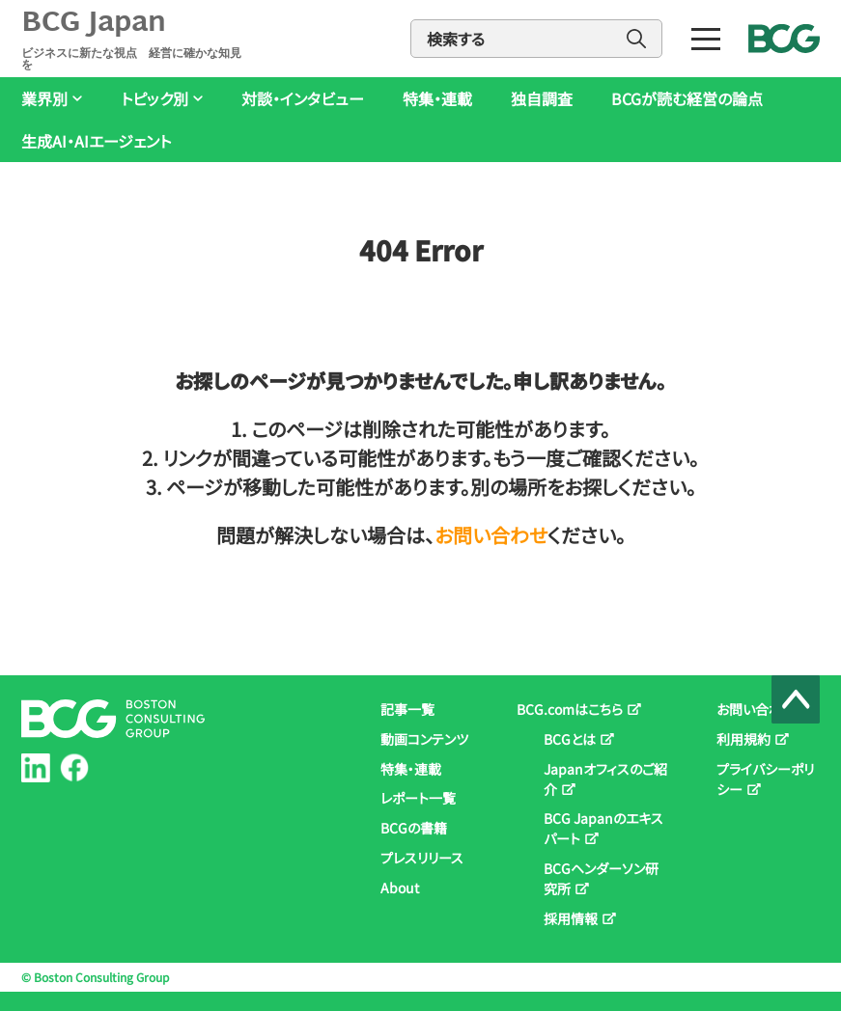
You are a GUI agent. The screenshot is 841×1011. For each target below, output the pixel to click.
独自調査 (542, 99)
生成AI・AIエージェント (96, 141)
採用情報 (571, 918)
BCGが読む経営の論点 (687, 99)
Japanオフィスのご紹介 (605, 779)
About (399, 887)
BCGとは (570, 739)
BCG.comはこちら (570, 709)
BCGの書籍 (413, 827)
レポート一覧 (418, 797)
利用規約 (743, 739)
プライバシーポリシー (765, 779)
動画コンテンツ (424, 739)
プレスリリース (421, 857)
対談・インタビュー (302, 99)
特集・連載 (437, 99)
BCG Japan (135, 38)
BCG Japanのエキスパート (603, 828)
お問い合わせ (491, 535)
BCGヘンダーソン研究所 (601, 878)
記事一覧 (407, 709)
